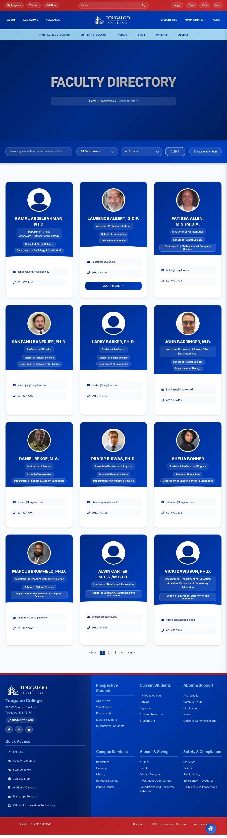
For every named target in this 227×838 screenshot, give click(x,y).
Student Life (147, 720)
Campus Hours (193, 702)
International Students (110, 726)
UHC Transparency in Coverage (169, 824)
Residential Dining (107, 780)
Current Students (93, 35)
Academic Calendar (22, 787)
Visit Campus (104, 707)
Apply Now (103, 701)
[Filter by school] (141, 150)
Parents (162, 35)
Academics (107, 101)
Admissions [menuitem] (30, 20)
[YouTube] (29, 729)
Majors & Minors (106, 719)
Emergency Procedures (198, 780)
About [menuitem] (11, 20)
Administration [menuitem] (195, 20)
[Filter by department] (97, 150)
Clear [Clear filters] (175, 151)
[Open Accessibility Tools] (210, 828)
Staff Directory (20, 769)
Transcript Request (22, 796)
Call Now (51, 5)
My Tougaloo (14, 5)
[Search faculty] (39, 151)
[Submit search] (143, 5)
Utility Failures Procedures (200, 787)
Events (144, 768)
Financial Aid (104, 713)
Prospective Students (54, 35)
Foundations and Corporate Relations (157, 789)
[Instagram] (19, 729)
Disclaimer (139, 824)
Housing (101, 768)
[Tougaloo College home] (113, 20)
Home (92, 101)
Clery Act (189, 762)
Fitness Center (105, 787)
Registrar (145, 708)
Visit (204, 5)
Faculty (122, 35)
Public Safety (191, 774)
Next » (131, 652)
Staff (142, 35)
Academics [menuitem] (53, 20)
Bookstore (102, 762)
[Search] (110, 5)
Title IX (187, 768)
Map (217, 5)
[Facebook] (9, 729)
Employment (191, 708)
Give (191, 5)
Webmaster (200, 824)
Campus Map (19, 778)
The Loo (33, 5)
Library (100, 774)
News (216, 20)
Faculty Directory (21, 760)
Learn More (113, 285)
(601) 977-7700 (20, 720)
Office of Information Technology (32, 805)
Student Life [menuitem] (168, 20)
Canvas (144, 702)
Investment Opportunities (156, 780)
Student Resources (152, 714)
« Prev (92, 652)
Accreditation (191, 695)
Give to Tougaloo (150, 774)
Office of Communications (199, 720)
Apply (177, 5)
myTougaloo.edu (150, 695)
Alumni (183, 35)
